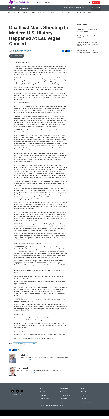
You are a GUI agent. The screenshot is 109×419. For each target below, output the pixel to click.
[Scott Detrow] (12, 362)
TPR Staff (82, 391)
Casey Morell (27, 53)
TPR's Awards (83, 402)
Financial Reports (64, 391)
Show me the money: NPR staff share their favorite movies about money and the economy (87, 47)
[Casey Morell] (12, 375)
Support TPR (81, 15)
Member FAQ (63, 405)
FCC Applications (64, 402)
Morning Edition (19, 347)
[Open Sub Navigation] (12, 15)
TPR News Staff (83, 395)
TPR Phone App (83, 398)
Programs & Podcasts (38, 15)
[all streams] (96, 11)
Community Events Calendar (86, 405)
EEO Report (63, 395)
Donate (97, 4)
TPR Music (24, 15)
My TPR (90, 15)
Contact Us (42, 395)
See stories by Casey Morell (26, 376)
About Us (42, 391)
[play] (9, 11)
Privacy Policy (43, 405)
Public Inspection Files (65, 398)
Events (62, 15)
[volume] (14, 11)
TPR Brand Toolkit (44, 402)
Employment (43, 398)
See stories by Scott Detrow (26, 363)
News (9, 15)
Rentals (61, 409)
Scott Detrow (19, 53)
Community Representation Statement (49, 409)
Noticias (17, 15)
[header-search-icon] (90, 4)
